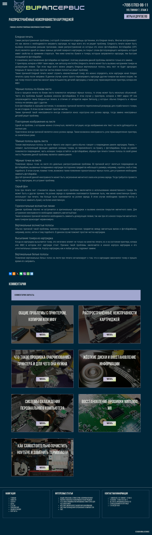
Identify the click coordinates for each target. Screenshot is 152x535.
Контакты (14, 511)
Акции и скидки (16, 509)
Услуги (13, 502)
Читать (42, 335)
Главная (13, 27)
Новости (13, 500)
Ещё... (62, 509)
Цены (12, 504)
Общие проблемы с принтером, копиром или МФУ (76, 498)
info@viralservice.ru (124, 502)
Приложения (15, 508)
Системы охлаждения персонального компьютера (77, 508)
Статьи (13, 506)
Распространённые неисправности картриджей (76, 500)
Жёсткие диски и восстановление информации (76, 506)
